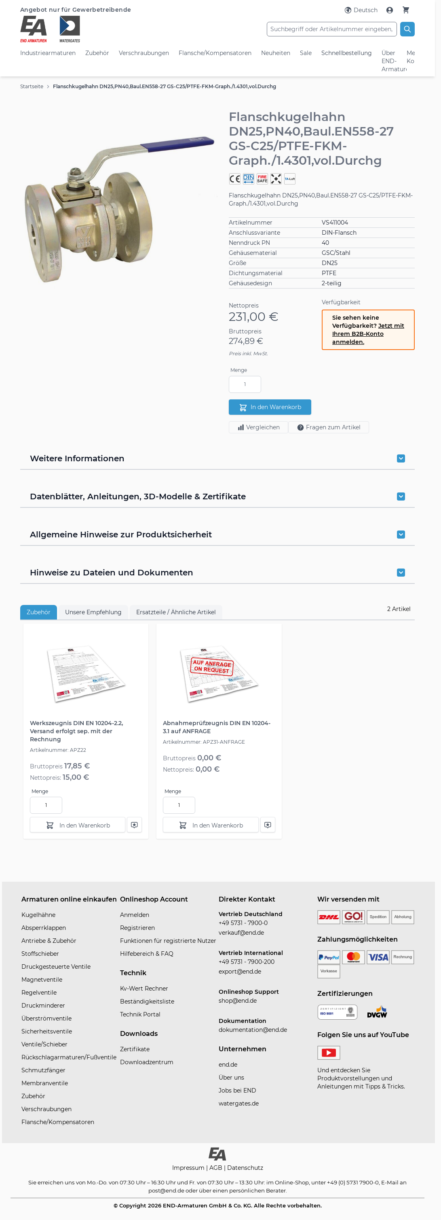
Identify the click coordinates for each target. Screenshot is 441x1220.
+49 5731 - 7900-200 (246, 961)
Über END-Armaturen (389, 61)
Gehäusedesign (250, 283)
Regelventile (39, 992)
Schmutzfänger (43, 1070)
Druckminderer (43, 1005)
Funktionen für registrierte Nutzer (168, 940)
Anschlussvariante (254, 232)
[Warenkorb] (406, 10)
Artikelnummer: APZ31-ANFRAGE (204, 742)
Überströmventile (46, 1018)
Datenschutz (245, 1167)
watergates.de (239, 1103)
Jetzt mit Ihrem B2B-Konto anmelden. (368, 334)
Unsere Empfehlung (93, 612)
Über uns (231, 1077)
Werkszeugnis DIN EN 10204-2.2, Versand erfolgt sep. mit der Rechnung (76, 731)
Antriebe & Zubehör (48, 940)
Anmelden (134, 915)
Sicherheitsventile (46, 1031)
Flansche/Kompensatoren (215, 53)
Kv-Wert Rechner (144, 988)
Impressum (189, 1167)
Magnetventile (41, 979)
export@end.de (240, 971)
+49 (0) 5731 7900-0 (353, 1182)
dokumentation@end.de (253, 1029)
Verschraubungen (144, 53)
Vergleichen (258, 427)
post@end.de (166, 1190)
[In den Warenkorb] (77, 824)
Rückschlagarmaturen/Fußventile (68, 1057)
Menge (238, 370)
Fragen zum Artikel (329, 427)
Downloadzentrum (146, 1062)
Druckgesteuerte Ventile (56, 966)
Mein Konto (411, 57)
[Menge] (245, 384)
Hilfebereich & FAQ (146, 953)
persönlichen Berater (257, 1190)
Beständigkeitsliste (147, 1001)
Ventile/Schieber (44, 1044)
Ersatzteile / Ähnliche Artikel (176, 612)
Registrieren (137, 927)
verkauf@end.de (241, 932)
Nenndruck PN (249, 242)
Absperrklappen (43, 927)
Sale (306, 53)
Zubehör (97, 53)
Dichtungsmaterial (256, 273)
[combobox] (332, 29)
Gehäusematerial (253, 253)
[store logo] (86, 29)
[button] (118, 211)
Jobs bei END (237, 1090)
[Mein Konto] (390, 10)
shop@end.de (238, 1000)
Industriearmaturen (48, 53)
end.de (228, 1064)
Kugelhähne (38, 915)
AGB (216, 1167)
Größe (237, 263)
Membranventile (44, 1083)
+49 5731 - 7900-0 (243, 923)
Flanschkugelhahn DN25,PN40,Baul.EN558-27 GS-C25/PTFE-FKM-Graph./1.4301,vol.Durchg (164, 86)
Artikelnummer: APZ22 (58, 750)
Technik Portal (140, 1014)
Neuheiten (275, 53)
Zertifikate (135, 1049)
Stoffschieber (40, 953)
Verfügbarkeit (341, 302)
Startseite (31, 86)
